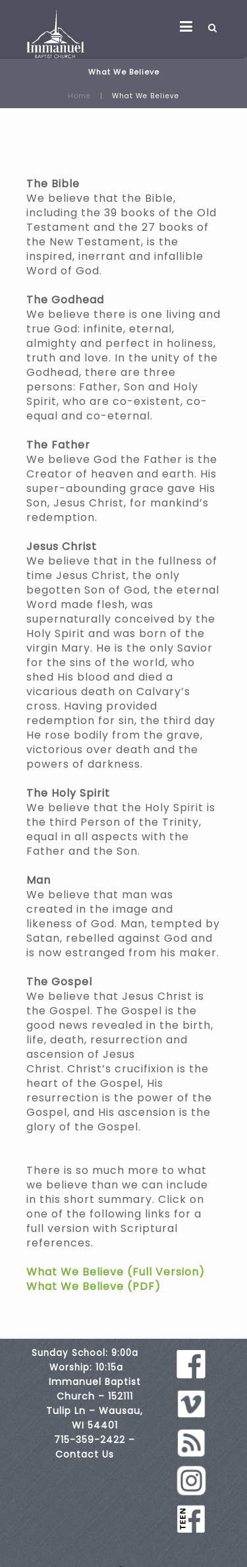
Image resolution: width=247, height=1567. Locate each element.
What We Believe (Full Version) (115, 1271)
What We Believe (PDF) (93, 1286)
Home (79, 96)
